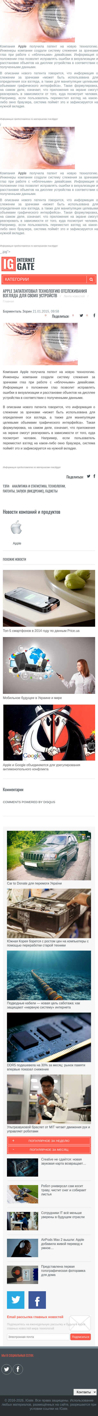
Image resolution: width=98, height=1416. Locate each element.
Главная (8, 301)
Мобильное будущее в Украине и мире (32, 698)
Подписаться (80, 1337)
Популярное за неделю (49, 1141)
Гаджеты (51, 491)
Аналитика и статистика (29, 486)
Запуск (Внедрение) (30, 491)
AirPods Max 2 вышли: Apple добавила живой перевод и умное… (62, 1244)
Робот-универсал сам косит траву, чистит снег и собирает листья (63, 1190)
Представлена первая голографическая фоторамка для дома (63, 1271)
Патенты (9, 491)
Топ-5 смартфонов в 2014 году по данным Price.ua (41, 631)
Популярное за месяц (49, 1149)
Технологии (56, 486)
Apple (22, 46)
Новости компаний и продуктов (31, 511)
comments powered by (29, 802)
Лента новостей (74, 296)
